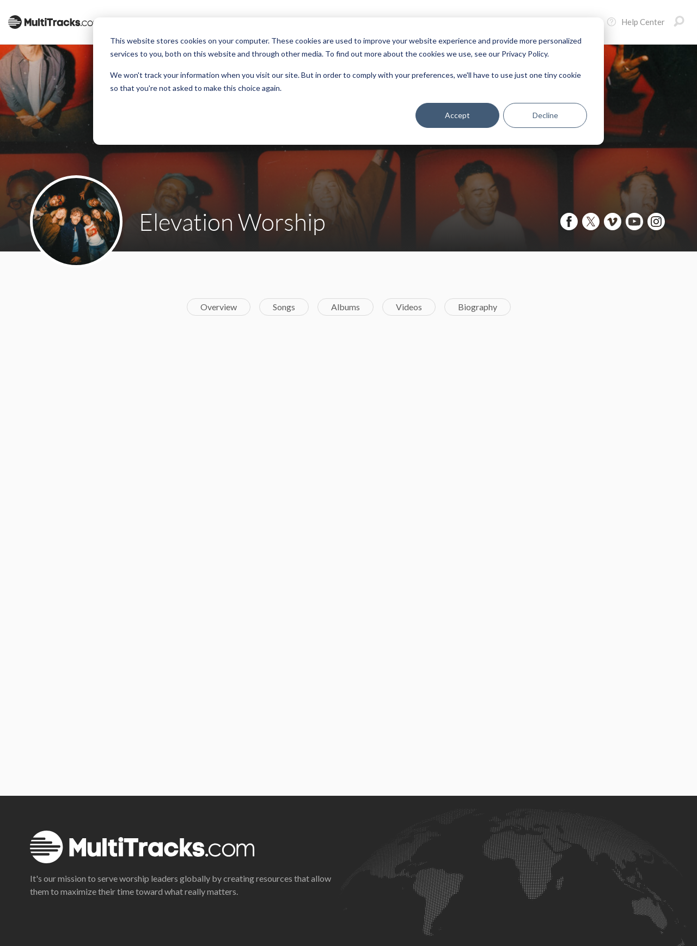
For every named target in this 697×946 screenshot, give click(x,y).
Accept (457, 115)
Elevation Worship (232, 221)
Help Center (635, 21)
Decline (545, 115)
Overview (218, 307)
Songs (284, 307)
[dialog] (348, 81)
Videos (409, 307)
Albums (345, 307)
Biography (477, 307)
